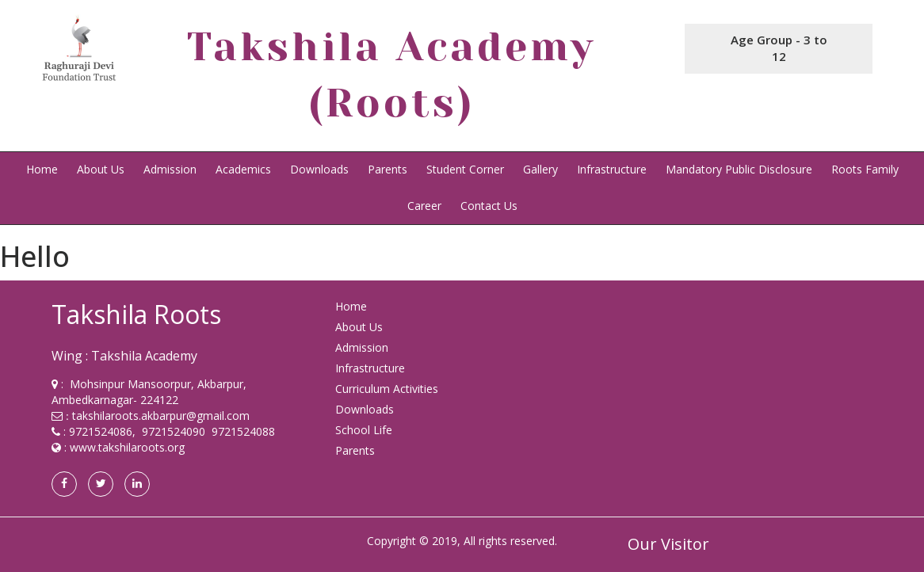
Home (42, 169)
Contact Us (488, 205)
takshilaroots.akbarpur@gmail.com (161, 415)
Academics (243, 169)
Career (424, 205)
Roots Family (865, 169)
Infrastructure (612, 169)
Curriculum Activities (386, 388)
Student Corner (465, 169)
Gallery (540, 169)
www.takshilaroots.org (127, 447)
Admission (170, 169)
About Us (100, 169)
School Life (363, 429)
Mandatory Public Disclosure (739, 169)
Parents (387, 169)
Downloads (319, 169)
